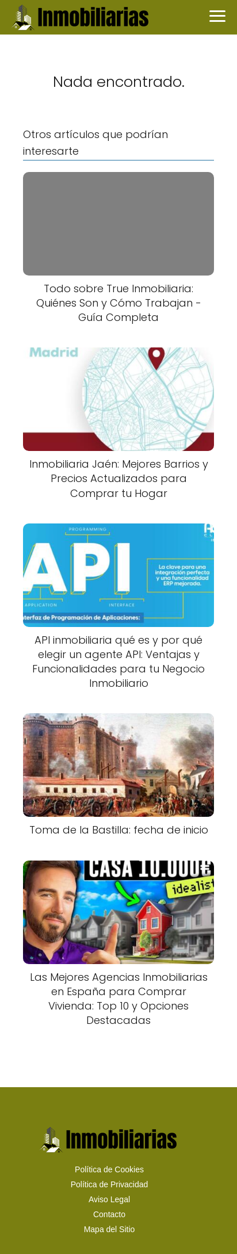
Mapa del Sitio (109, 1229)
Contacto (109, 1214)
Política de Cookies (109, 1169)
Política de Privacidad (109, 1184)
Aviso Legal (109, 1199)
